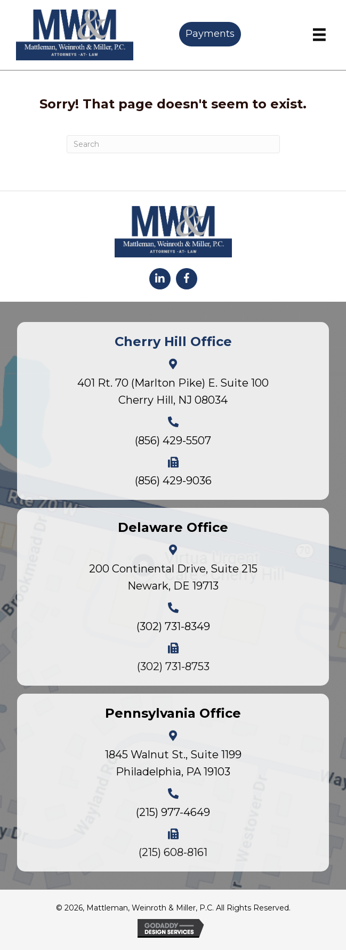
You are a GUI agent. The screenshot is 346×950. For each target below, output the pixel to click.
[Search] (173, 144)
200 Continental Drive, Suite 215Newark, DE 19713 (173, 577)
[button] (160, 278)
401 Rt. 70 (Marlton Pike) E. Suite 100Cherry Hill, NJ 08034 (173, 391)
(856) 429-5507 (173, 440)
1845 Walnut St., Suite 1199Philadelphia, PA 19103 (173, 763)
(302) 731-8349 (173, 626)
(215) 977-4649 (173, 812)
